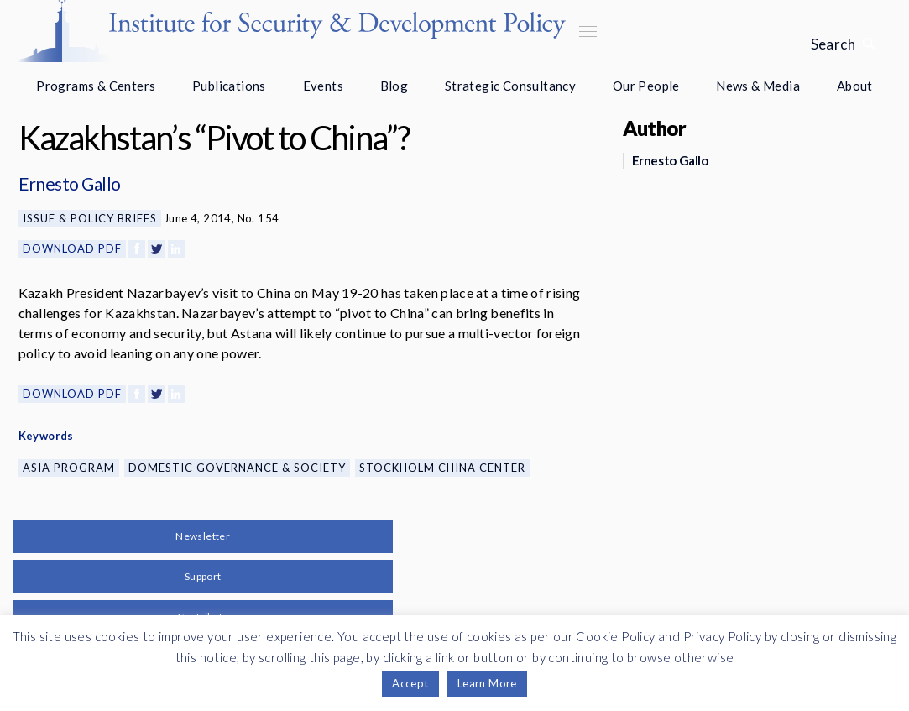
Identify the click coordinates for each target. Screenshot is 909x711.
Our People (646, 85)
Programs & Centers (95, 85)
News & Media (758, 85)
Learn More (487, 683)
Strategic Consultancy (510, 85)
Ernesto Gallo (69, 183)
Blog (394, 85)
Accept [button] (410, 683)
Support (203, 576)
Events (323, 85)
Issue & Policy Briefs (90, 218)
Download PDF (72, 248)
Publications (229, 85)
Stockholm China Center (442, 467)
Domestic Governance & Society (237, 467)
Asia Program (69, 467)
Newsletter (202, 536)
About (855, 85)
